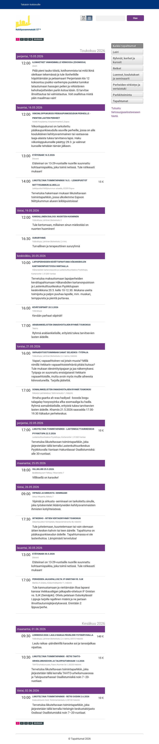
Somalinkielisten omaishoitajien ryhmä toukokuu (61, 389)
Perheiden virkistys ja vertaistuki (126, 86)
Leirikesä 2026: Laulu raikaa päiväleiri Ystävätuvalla (62, 635)
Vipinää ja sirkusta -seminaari (49, 493)
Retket (117, 68)
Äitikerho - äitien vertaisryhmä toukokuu (56, 518)
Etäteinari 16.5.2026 (43, 155)
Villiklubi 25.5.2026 (43, 469)
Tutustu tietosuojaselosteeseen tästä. (125, 112)
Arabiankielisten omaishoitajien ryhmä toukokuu (61, 324)
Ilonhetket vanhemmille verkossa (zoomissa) (59, 62)
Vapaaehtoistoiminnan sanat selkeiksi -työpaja (60, 352)
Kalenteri (83, 18)
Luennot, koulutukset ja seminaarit (126, 76)
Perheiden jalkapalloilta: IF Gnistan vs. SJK (57, 579)
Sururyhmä (38, 238)
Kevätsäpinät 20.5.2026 (45, 307)
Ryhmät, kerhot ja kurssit (124, 60)
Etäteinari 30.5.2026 (43, 554)
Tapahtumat (120, 101)
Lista (89, 18)
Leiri (116, 52)
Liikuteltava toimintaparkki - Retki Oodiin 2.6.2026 (60, 696)
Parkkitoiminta (122, 95)
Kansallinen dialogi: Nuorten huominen (55, 216)
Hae (135, 18)
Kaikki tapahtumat (124, 46)
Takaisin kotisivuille (31, 4)
